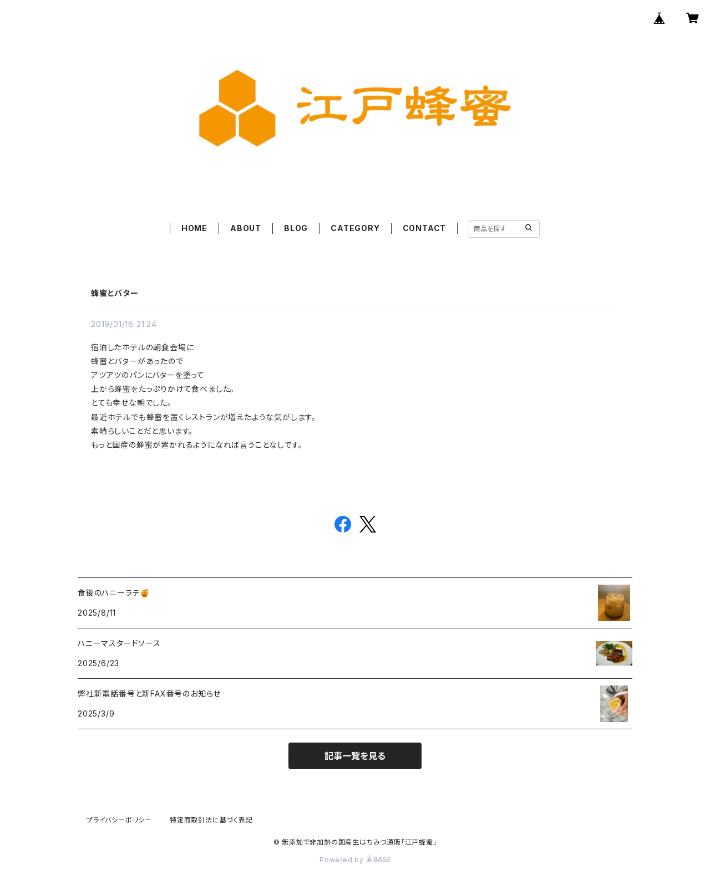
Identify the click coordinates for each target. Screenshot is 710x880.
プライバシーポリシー (119, 820)
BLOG (296, 228)
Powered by (355, 860)
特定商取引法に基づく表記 (211, 820)
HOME (194, 228)
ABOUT (245, 228)
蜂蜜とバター (115, 293)
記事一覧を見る (355, 755)
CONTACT (425, 228)
